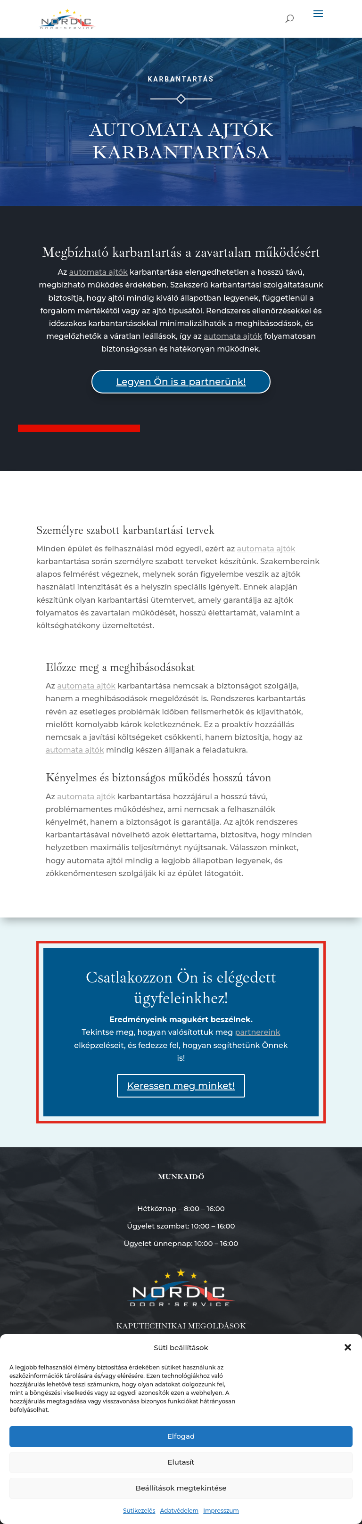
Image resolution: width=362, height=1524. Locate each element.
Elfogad (181, 1436)
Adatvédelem (179, 1510)
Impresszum (221, 1510)
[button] (348, 1347)
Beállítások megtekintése (181, 1487)
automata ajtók (98, 272)
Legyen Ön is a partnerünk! (181, 381)
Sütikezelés (139, 1510)
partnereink (257, 1032)
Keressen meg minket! (181, 1085)
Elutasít (180, 1462)
